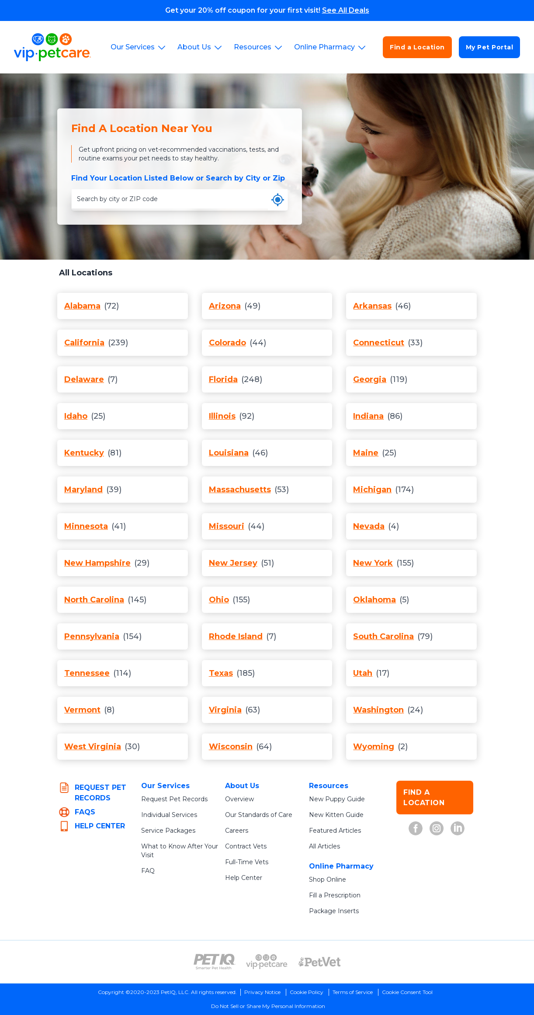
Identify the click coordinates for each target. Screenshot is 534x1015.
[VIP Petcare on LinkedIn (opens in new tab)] (458, 828)
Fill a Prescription (335, 895)
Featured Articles (335, 830)
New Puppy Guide (337, 799)
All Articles (324, 846)
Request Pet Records (174, 799)
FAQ (148, 871)
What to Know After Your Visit (179, 850)
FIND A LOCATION (423, 797)
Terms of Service (353, 992)
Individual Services (169, 815)
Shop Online (327, 879)
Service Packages (168, 830)
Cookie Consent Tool (407, 992)
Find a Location (417, 47)
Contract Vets (246, 846)
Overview (239, 799)
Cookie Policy (306, 992)
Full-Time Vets (246, 862)
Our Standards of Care (258, 815)
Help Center (243, 878)
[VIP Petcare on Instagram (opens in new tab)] (437, 828)
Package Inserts (334, 911)
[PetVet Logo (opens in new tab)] (319, 962)
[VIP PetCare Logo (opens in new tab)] (267, 962)
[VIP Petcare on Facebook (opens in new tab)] (416, 828)
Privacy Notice (262, 992)
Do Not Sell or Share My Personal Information (268, 1006)
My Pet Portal (489, 47)
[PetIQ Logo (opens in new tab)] (215, 962)
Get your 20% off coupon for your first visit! (267, 10)
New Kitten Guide (336, 815)
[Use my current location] (277, 200)
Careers (236, 830)
